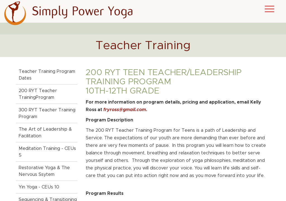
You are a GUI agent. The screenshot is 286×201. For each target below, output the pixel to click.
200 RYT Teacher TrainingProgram (38, 94)
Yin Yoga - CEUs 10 (39, 187)
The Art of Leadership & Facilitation (45, 132)
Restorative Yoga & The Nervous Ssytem (44, 171)
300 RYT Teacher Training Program (47, 113)
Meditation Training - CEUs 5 (47, 151)
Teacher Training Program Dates (47, 74)
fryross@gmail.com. (125, 109)
